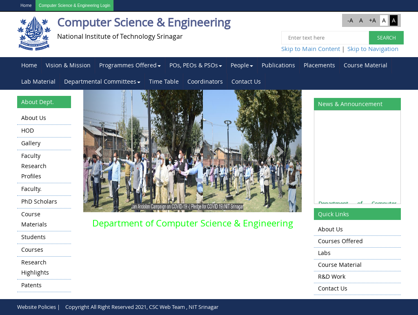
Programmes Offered (130, 65)
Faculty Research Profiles (34, 166)
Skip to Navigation (372, 48)
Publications (278, 65)
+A (372, 20)
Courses (32, 249)
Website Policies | (38, 307)
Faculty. (31, 189)
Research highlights (35, 267)
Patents (31, 285)
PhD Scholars (39, 201)
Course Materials (34, 219)
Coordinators (205, 81)
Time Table (164, 81)
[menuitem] (29, 65)
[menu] (44, 202)
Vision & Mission (68, 65)
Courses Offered (340, 241)
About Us (33, 118)
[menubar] (209, 73)
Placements (319, 65)
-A (350, 20)
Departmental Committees (102, 81)
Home (26, 5)
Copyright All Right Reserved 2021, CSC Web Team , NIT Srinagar (141, 307)
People (242, 65)
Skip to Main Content (310, 48)
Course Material (365, 65)
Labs (324, 253)
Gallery (30, 143)
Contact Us (246, 81)
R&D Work (331, 276)
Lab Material (38, 81)
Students (33, 237)
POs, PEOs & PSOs (195, 65)
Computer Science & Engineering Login (74, 5)
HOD (27, 130)
